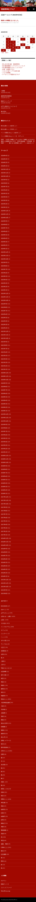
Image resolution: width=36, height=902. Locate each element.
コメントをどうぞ (13, 22)
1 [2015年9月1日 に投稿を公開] (8, 39)
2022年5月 (4, 317)
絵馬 (2, 820)
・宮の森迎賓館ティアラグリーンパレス (13, 66)
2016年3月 (4, 569)
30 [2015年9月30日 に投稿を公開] (13, 50)
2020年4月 (4, 400)
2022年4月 (4, 321)
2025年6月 (4, 190)
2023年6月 (4, 273)
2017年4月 (4, 524)
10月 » (7, 52)
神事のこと (4, 799)
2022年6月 (4, 314)
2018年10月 (4, 462)
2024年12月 (4, 210)
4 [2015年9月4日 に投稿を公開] (22, 39)
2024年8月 (4, 224)
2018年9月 (4, 466)
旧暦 (2, 754)
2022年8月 (4, 307)
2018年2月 (4, 490)
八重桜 (3, 91)
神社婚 (3, 802)
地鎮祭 (3, 695)
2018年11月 (4, 459)
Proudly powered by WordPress (9, 899)
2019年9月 (4, 424)
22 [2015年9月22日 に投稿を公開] (8, 47)
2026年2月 (4, 162)
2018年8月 (4, 469)
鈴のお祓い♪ (4, 126)
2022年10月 (4, 300)
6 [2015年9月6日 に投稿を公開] (32, 39)
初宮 (2, 678)
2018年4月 (4, 483)
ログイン (3, 880)
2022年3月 (4, 324)
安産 (2, 716)
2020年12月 (4, 373)
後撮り (3, 730)
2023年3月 (4, 283)
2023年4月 (4, 279)
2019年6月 (4, 435)
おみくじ (3, 609)
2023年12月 (4, 252)
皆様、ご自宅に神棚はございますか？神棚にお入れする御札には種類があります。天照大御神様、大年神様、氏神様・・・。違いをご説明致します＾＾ (18, 141)
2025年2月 (4, 204)
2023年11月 (4, 255)
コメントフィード (6, 887)
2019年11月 (4, 417)
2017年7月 (4, 514)
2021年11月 (4, 335)
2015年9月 (4, 590)
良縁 (2, 833)
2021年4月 (4, 359)
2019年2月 (4, 448)
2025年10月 (4, 176)
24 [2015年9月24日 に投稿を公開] (18, 47)
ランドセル (4, 644)
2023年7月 (4, 269)
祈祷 (2, 792)
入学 (2, 664)
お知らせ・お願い (6, 616)
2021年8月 (4, 345)
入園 (2, 661)
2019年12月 (4, 414)
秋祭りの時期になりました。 (10, 20)
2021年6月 (4, 352)
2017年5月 (4, 521)
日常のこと (4, 751)
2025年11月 (4, 173)
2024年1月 (4, 248)
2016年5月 (4, 562)
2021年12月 (4, 331)
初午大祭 (3, 675)
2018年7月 (4, 473)
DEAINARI (4, 606)
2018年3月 (4, 486)
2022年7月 (4, 310)
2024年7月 (4, 228)
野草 (2, 861)
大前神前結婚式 (5, 702)
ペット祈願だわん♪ (6, 132)
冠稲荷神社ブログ (8, 9)
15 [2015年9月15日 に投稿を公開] (8, 44)
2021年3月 (4, 362)
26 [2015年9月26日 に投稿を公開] (28, 47)
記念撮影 (3, 854)
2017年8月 (4, 510)
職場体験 (3, 830)
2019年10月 (4, 421)
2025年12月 (4, 169)
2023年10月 (4, 259)
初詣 (2, 682)
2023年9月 (4, 262)
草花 (2, 840)
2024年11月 (4, 214)
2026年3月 (4, 159)
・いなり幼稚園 (5, 72)
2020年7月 (4, 390)
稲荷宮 (3, 809)
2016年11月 (4, 542)
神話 (2, 806)
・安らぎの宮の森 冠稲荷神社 (10, 64)
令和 (2, 654)
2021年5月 (4, 355)
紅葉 (2, 813)
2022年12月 (4, 293)
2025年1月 (4, 207)
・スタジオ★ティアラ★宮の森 (10, 71)
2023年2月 (4, 286)
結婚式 (3, 816)
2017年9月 (4, 507)
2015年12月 (4, 579)
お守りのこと (5, 613)
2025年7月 (4, 186)
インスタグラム (5, 626)
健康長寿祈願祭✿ (6, 96)
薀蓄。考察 (4, 844)
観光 (2, 851)
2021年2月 (4, 366)
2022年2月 (4, 328)
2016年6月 (4, 559)
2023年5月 (4, 276)
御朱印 (3, 733)
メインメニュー (33, 9)
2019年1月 (4, 452)
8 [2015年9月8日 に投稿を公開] (8, 42)
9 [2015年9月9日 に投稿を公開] (13, 42)
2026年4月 (4, 155)
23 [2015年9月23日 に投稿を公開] (13, 47)
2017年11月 (4, 500)
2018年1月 (4, 493)
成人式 (3, 737)
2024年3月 (4, 242)
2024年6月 (4, 231)
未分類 (3, 764)
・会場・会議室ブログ (7, 69)
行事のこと (4, 847)
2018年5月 (4, 479)
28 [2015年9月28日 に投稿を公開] (3, 50)
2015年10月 (4, 586)
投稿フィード (5, 884)
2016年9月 (4, 548)
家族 (2, 720)
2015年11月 (4, 583)
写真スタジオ (5, 668)
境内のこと (4, 699)
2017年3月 (4, 528)
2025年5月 (4, 193)
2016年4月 (4, 566)
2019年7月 (4, 431)
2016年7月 (4, 555)
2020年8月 (4, 386)
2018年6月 (4, 476)
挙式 (2, 744)
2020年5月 (4, 397)
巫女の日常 (4, 723)
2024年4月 (4, 238)
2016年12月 (4, 538)
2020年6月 (4, 393)
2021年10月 (4, 338)
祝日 (2, 795)
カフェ (3, 630)
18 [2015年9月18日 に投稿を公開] (23, 44)
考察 (2, 826)
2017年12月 (4, 497)
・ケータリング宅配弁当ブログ (10, 74)
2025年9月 (4, 179)
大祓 (2, 706)
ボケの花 (3, 640)
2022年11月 (4, 297)
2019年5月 (4, 438)
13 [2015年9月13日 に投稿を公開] (32, 42)
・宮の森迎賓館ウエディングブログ (11, 67)
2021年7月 (4, 348)
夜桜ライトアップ (6, 101)
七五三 (3, 647)
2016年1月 (4, 576)
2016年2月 (4, 573)
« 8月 (2, 52)
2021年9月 (4, 342)
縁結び (3, 823)
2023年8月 (4, 266)
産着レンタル (5, 789)
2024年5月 (4, 235)
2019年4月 (4, 442)
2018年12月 (4, 455)
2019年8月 (4, 428)
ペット (3, 637)
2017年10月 (4, 504)
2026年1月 (4, 166)
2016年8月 (4, 552)
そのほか (3, 623)
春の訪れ (3, 111)
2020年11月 (4, 376)
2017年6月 (4, 517)
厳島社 (3, 689)
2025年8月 (4, 183)
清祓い (3, 782)
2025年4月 (4, 197)
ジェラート (4, 633)
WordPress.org (5, 891)
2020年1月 (4, 410)
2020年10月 (4, 379)
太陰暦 (3, 713)
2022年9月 (4, 304)
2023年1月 (4, 290)
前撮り (3, 685)
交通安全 (3, 651)
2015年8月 (4, 593)
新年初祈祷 (4, 747)
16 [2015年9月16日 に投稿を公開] (13, 44)
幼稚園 (3, 726)
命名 (2, 692)
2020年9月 (4, 383)
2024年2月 (4, 245)
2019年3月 (4, 445)
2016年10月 (4, 545)
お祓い (3, 620)
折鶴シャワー (5, 740)
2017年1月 (4, 535)
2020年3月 (4, 404)
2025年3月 (4, 200)
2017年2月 (4, 531)
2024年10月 (4, 217)
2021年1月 (4, 369)
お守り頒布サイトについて (9, 106)
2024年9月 (4, 221)
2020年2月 (4, 407)
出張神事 (3, 671)
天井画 (3, 709)
